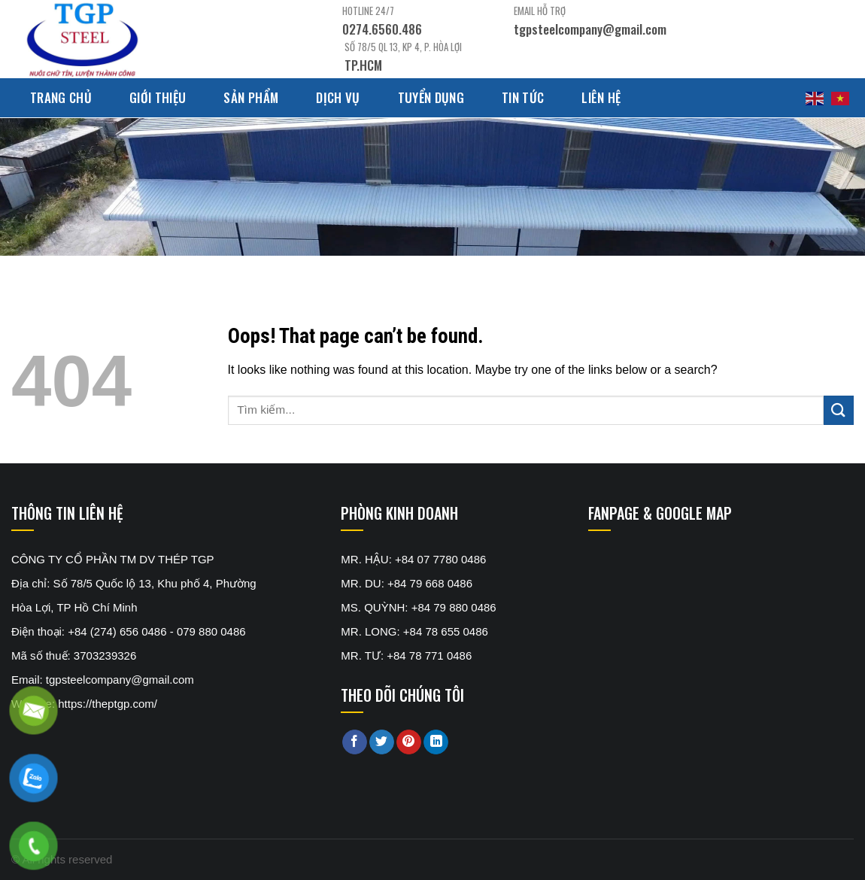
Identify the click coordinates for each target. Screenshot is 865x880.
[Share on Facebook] (354, 742)
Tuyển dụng (431, 97)
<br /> (701, 604)
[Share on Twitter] (381, 742)
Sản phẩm (250, 97)
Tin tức (523, 97)
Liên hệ (601, 97)
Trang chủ (61, 97)
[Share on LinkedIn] (435, 742)
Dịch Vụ (338, 97)
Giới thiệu (157, 97)
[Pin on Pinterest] (408, 742)
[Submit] (839, 410)
